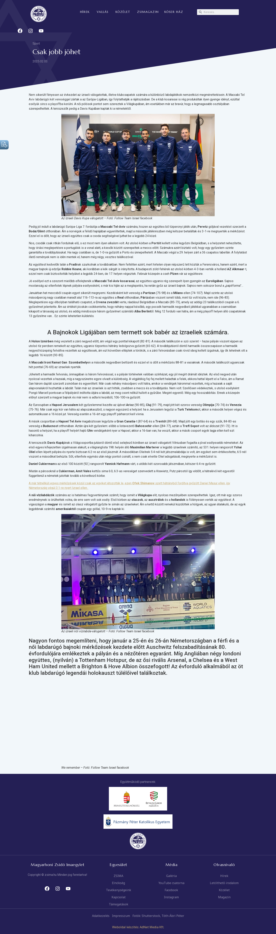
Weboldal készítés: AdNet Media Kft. (138, 927)
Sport (36, 43)
